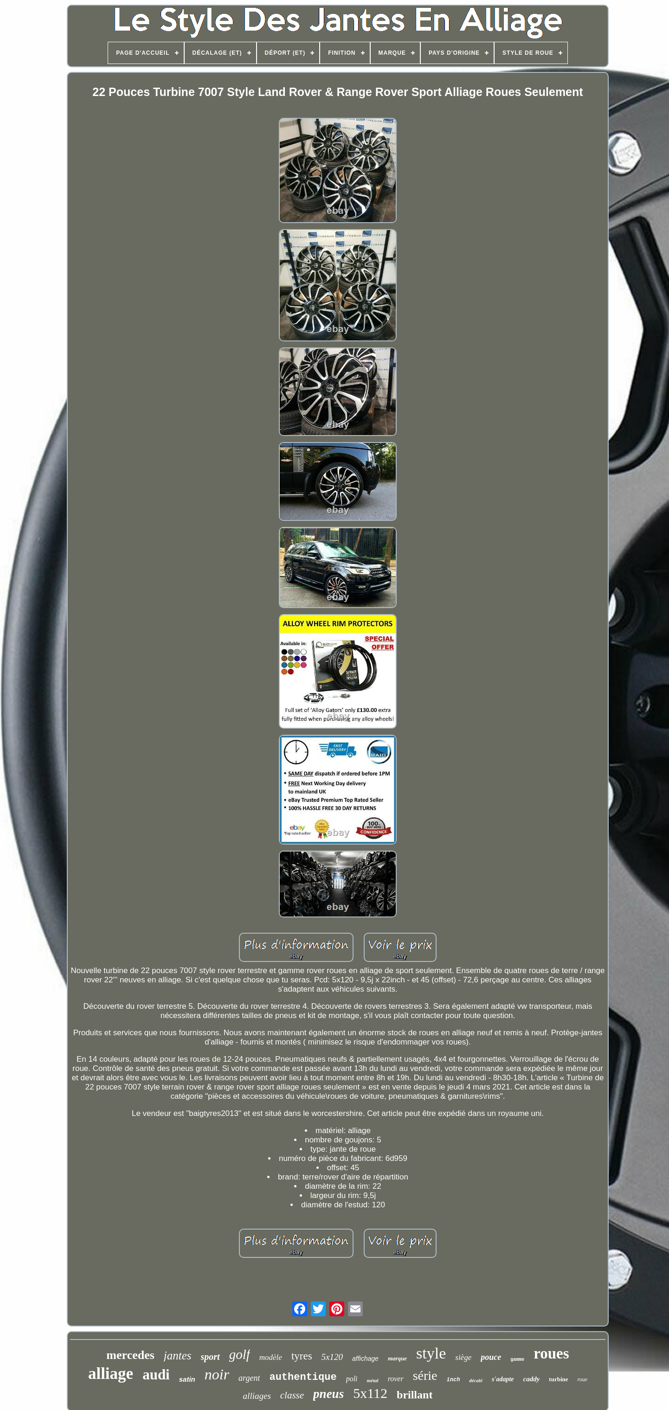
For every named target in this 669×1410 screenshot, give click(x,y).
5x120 (332, 1357)
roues (551, 1353)
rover (396, 1379)
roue (583, 1379)
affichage (365, 1358)
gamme (517, 1359)
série (425, 1375)
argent (249, 1378)
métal (373, 1380)
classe (292, 1395)
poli (352, 1379)
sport (210, 1357)
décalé (475, 1380)
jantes (178, 1355)
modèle (270, 1357)
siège (463, 1357)
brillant (414, 1395)
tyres (301, 1356)
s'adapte (503, 1379)
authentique (302, 1377)
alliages (257, 1396)
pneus (328, 1394)
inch (453, 1380)
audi (156, 1374)
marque (397, 1358)
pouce (491, 1357)
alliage (110, 1374)
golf (239, 1354)
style (431, 1353)
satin (187, 1379)
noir (217, 1374)
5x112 (370, 1393)
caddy (531, 1379)
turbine (558, 1379)
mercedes (130, 1355)
